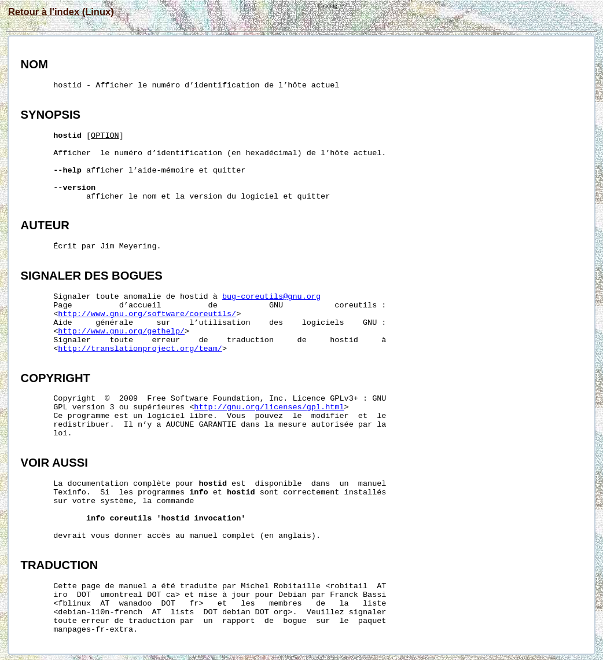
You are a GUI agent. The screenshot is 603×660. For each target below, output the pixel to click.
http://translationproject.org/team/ (140, 348)
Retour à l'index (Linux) (61, 11)
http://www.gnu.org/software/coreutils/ (147, 314)
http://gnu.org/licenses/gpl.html (269, 407)
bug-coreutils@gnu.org (271, 296)
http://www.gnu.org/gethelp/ (121, 331)
